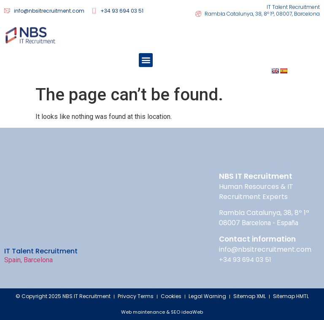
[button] (146, 60)
